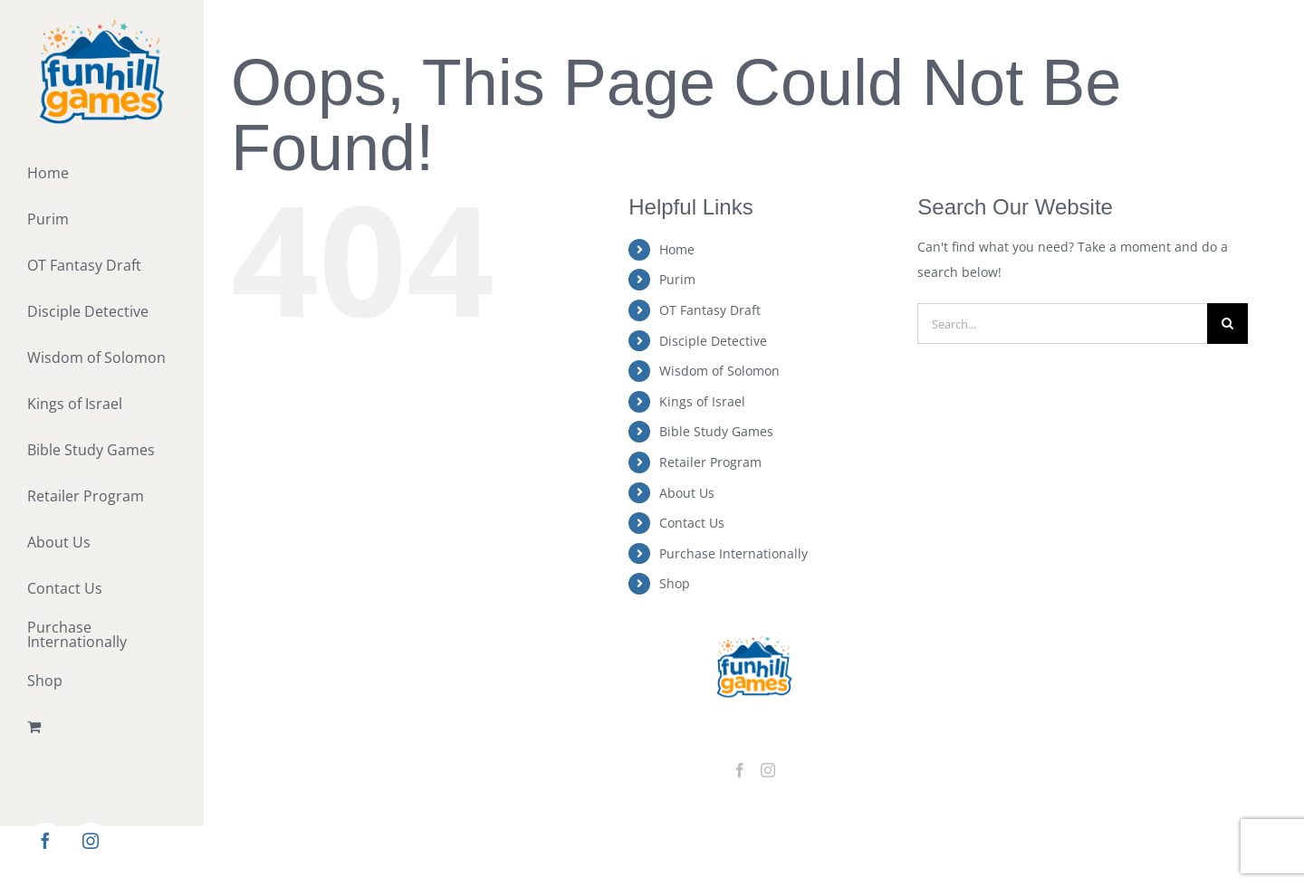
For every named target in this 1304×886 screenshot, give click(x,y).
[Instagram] (768, 770)
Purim (677, 279)
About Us (686, 492)
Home (677, 249)
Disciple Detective (713, 340)
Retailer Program (710, 462)
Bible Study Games (716, 431)
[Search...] (1062, 323)
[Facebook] (740, 770)
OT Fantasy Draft (710, 310)
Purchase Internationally (733, 553)
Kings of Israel (702, 401)
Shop (674, 583)
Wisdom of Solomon (719, 370)
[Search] (1227, 323)
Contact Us (691, 522)
